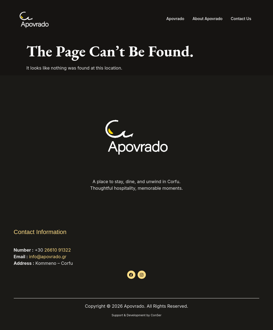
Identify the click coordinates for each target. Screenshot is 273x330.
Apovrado (175, 18)
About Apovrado (207, 18)
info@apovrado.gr (48, 256)
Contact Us (241, 18)
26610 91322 (57, 250)
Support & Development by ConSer (136, 315)
